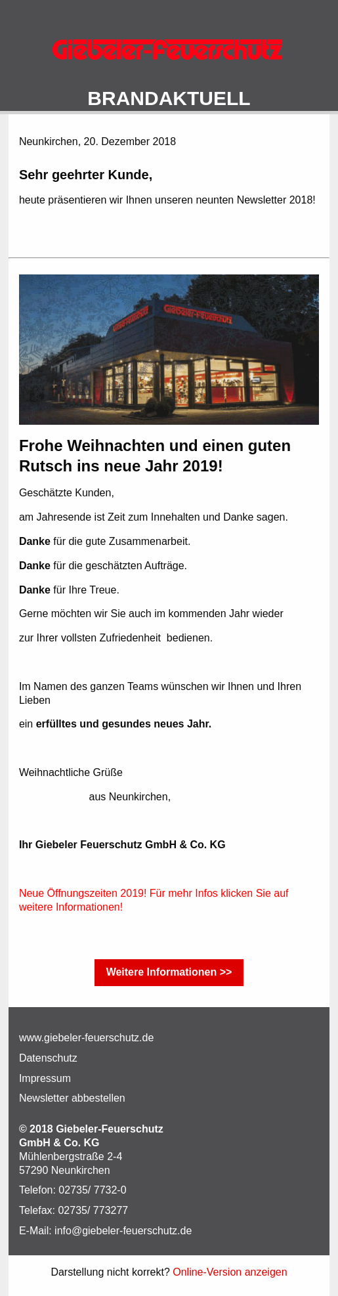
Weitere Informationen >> (169, 972)
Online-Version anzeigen (230, 1272)
